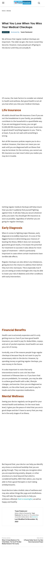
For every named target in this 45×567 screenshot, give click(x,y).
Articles (9, 11)
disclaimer (35, 517)
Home (3, 11)
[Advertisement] (22, 73)
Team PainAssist (26, 32)
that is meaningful (25, 499)
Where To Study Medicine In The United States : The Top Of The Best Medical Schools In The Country (11, 542)
